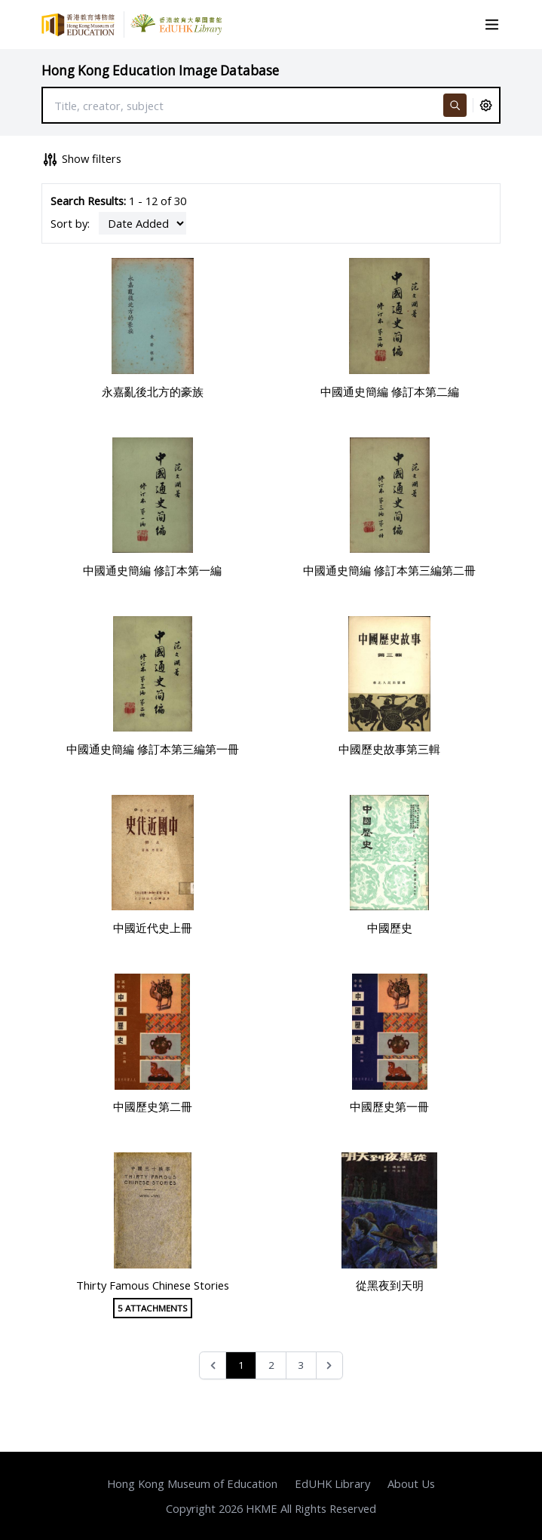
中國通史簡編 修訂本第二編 (389, 391)
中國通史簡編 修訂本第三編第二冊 (389, 570)
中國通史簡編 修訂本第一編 (152, 570)
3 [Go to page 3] (301, 1365)
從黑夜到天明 (390, 1285)
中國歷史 (389, 927)
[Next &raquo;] (330, 1365)
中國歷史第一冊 (389, 1106)
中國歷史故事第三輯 (389, 748)
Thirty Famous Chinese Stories (152, 1285)
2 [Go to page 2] (271, 1365)
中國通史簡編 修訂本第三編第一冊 (152, 748)
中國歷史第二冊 (152, 1106)
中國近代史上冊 (152, 927)
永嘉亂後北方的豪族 (153, 391)
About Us (411, 1483)
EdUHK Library (332, 1483)
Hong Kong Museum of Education (192, 1483)
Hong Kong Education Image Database (160, 70)
